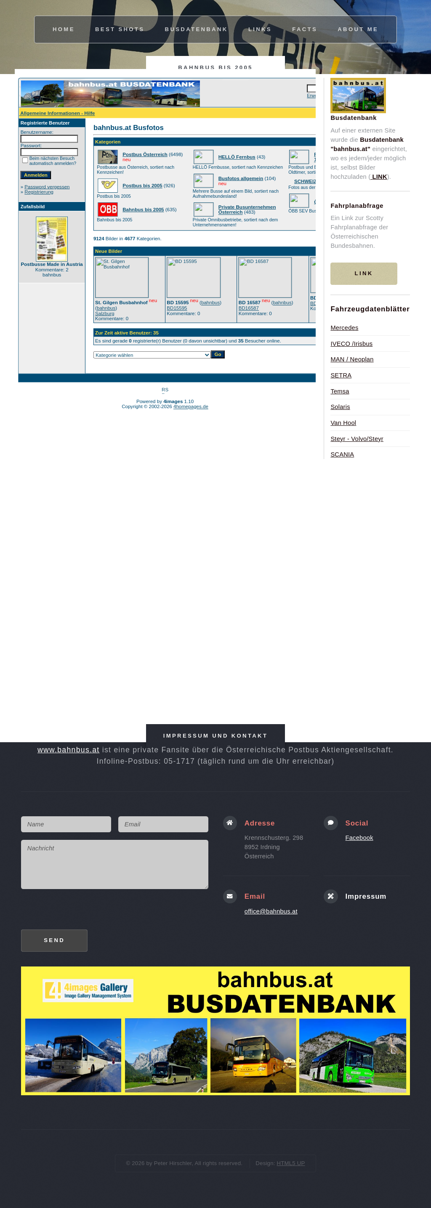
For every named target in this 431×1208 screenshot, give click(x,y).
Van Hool (343, 422)
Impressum (366, 896)
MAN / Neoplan (351, 359)
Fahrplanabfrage (356, 205)
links (260, 29)
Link (364, 273)
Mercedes (344, 327)
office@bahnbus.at (271, 911)
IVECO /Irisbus (351, 343)
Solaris (340, 407)
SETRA (340, 375)
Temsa (339, 391)
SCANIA (342, 454)
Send (54, 940)
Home (64, 29)
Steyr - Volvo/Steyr (356, 438)
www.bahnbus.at (68, 750)
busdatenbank (196, 29)
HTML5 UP (291, 1163)
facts (304, 29)
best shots (119, 29)
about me (358, 29)
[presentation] (85, 913)
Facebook (359, 837)
